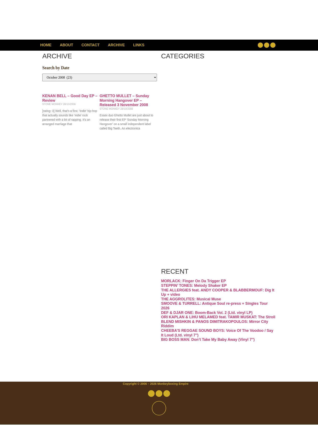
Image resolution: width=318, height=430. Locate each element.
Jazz (178, 160)
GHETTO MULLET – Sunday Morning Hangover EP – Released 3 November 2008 (124, 100)
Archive (116, 45)
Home (45, 45)
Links (138, 45)
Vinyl (179, 247)
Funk (179, 125)
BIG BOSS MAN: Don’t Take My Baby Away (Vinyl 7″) (208, 345)
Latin (179, 177)
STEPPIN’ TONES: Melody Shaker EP (194, 291)
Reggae (187, 212)
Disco (181, 90)
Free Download (208, 265)
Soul (178, 230)
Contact (90, 45)
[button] (233, 45)
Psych (183, 195)
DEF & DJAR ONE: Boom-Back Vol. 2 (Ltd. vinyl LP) (207, 318)
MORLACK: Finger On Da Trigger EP (193, 287)
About (66, 45)
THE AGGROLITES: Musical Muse (191, 304)
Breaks (185, 72)
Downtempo (199, 107)
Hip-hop (188, 142)
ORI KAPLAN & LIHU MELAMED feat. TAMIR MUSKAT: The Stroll (218, 323)
